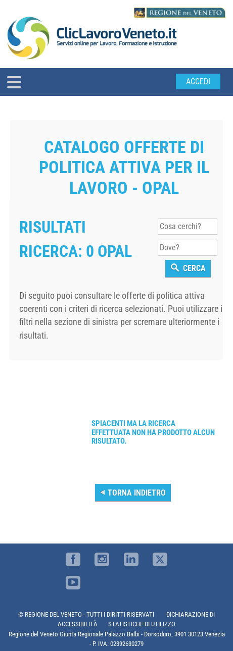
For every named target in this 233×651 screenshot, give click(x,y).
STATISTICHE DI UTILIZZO (141, 624)
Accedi (198, 81)
